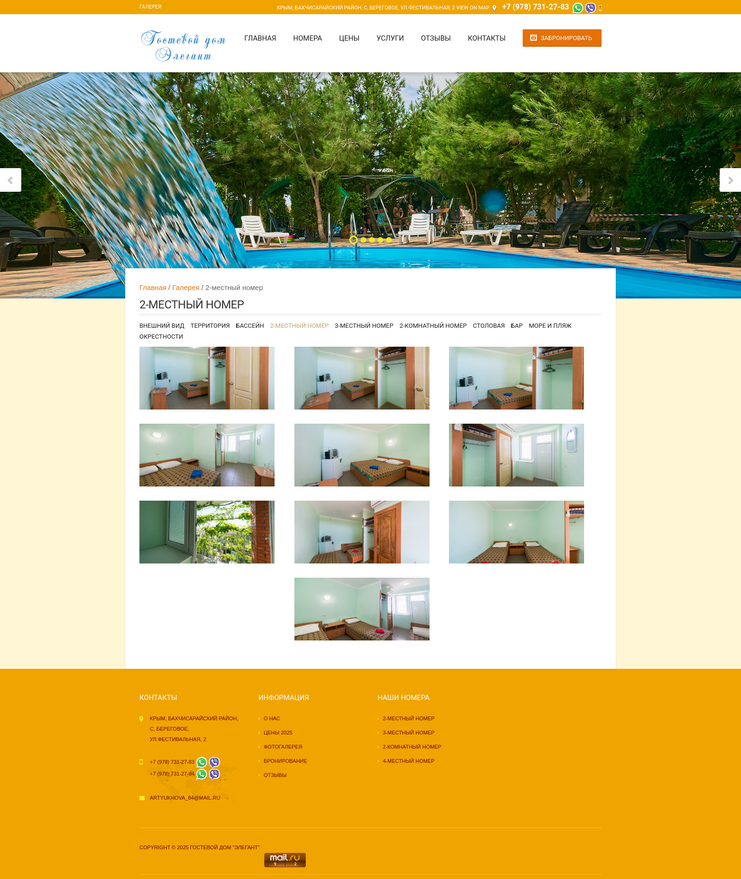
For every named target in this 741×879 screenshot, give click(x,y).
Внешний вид (161, 325)
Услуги (390, 38)
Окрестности (161, 336)
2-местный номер (299, 325)
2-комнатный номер (432, 325)
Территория (210, 325)
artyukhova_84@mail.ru (185, 798)
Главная (260, 38)
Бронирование (285, 761)
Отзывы (436, 38)
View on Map (473, 8)
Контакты (487, 38)
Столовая (489, 325)
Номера (307, 38)
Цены (349, 38)
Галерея (150, 7)
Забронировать (566, 38)
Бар (517, 325)
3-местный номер (364, 325)
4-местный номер (409, 761)
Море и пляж (550, 325)
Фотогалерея (283, 747)
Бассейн (250, 325)
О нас (272, 718)
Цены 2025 (278, 732)
